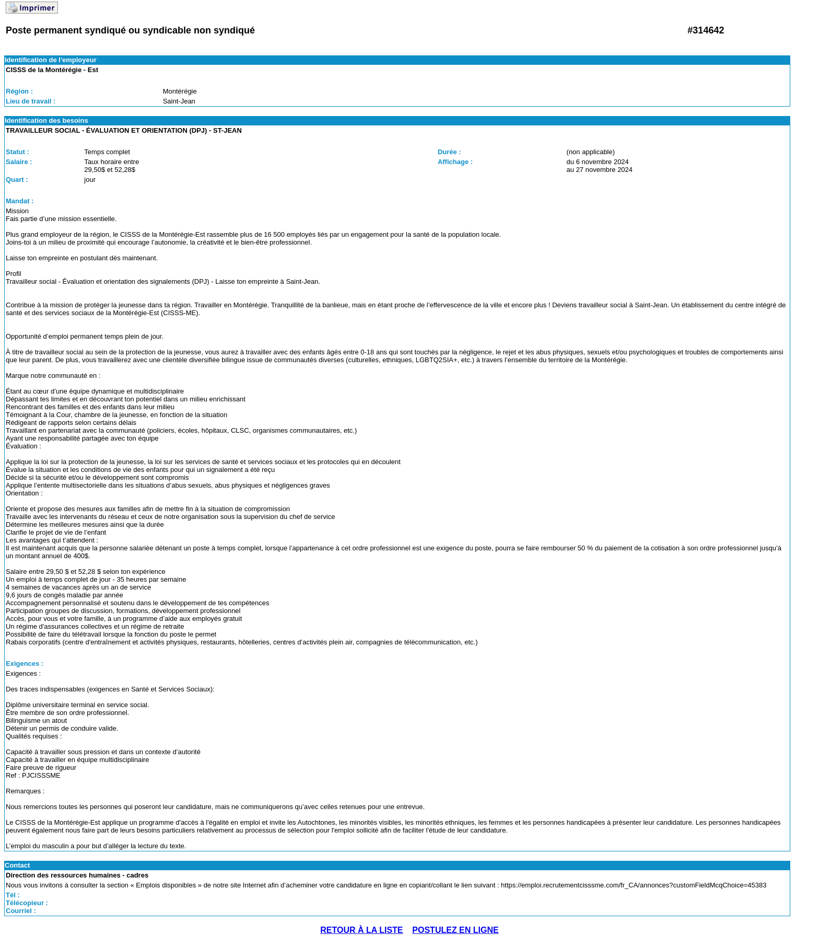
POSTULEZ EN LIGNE (455, 930)
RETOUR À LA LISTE (361, 930)
